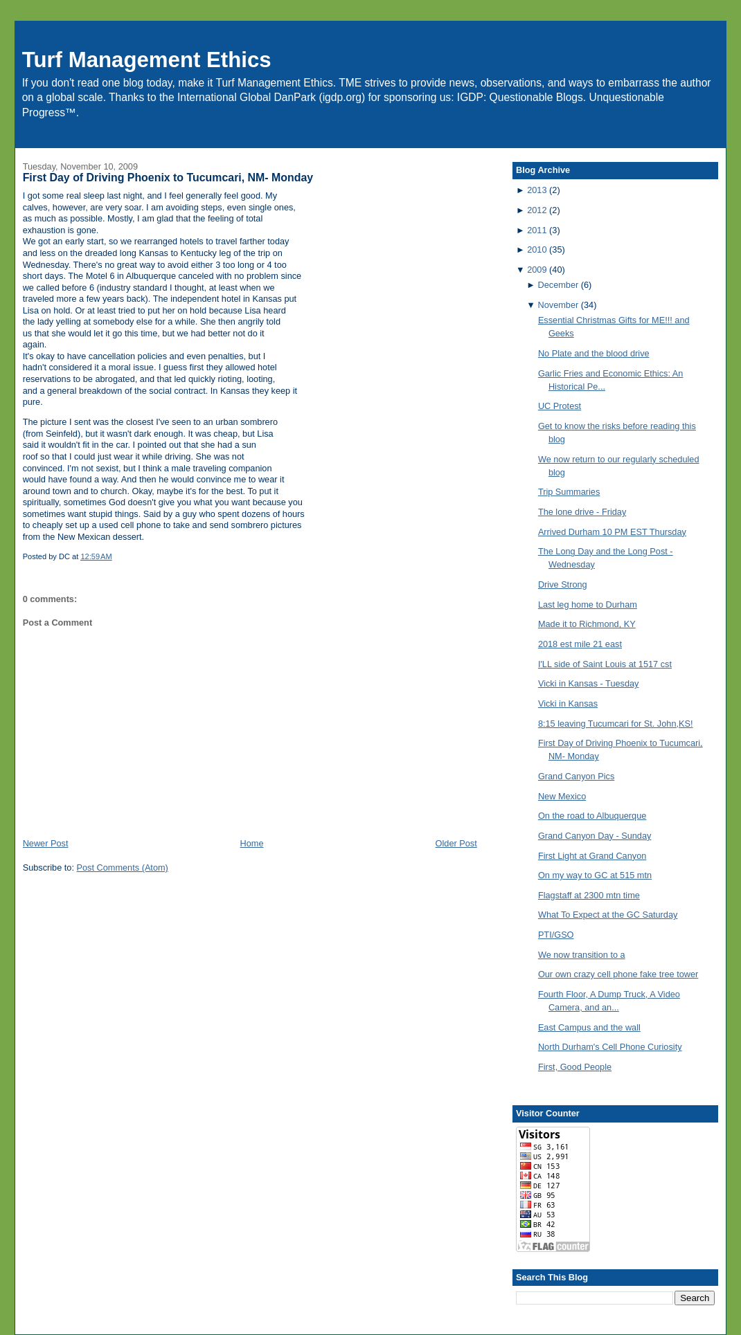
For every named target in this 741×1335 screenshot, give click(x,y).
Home (252, 843)
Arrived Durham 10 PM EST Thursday (612, 532)
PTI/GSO (556, 934)
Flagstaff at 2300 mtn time (589, 895)
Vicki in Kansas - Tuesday (588, 683)
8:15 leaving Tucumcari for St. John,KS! (615, 723)
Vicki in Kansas (568, 703)
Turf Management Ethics (146, 60)
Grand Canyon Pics (576, 776)
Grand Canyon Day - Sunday (595, 835)
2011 (536, 230)
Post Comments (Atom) (122, 867)
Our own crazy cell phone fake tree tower (618, 974)
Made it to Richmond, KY (587, 624)
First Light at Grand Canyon (592, 856)
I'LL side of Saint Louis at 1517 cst (605, 664)
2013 (536, 190)
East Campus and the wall (589, 1027)
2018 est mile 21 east (580, 644)
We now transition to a (581, 955)
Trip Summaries (569, 492)
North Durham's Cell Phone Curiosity (610, 1047)
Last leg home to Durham (587, 604)
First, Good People (574, 1067)
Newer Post (46, 843)
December (557, 285)
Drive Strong (562, 584)
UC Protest (559, 406)
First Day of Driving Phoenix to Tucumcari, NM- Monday (168, 177)
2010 (536, 249)
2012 (536, 210)
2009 (536, 269)
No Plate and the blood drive (594, 353)
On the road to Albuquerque (592, 815)
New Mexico (562, 796)
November (557, 305)
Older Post (456, 843)
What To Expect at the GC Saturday (608, 914)
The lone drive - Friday (582, 512)
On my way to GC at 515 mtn (595, 875)
